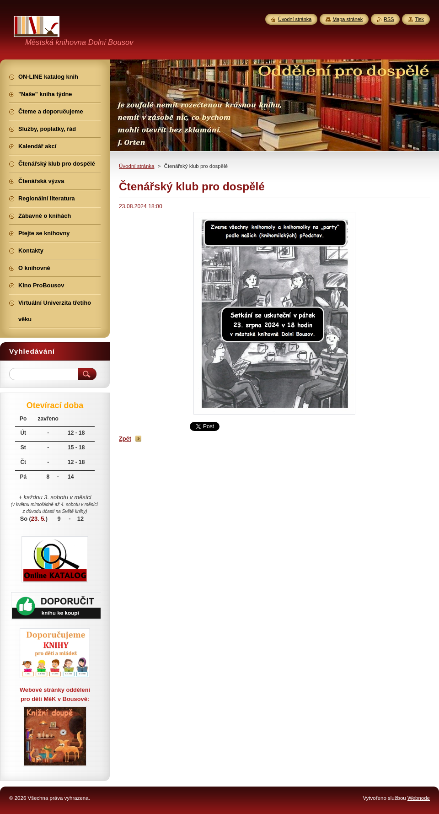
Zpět (125, 438)
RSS (389, 19)
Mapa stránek (347, 19)
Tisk (419, 19)
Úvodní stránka (136, 166)
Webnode (418, 798)
